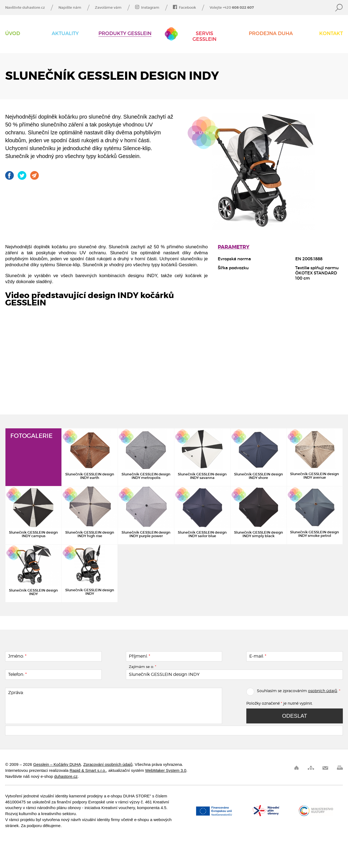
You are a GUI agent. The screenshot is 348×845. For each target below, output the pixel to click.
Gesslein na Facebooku (9, 175)
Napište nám (69, 7)
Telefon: (17, 674)
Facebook (184, 7)
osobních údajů (322, 690)
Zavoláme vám (108, 7)
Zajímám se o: (142, 666)
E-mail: (257, 656)
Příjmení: (139, 656)
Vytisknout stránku (340, 768)
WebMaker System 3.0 (165, 770)
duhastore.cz (65, 776)
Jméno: (17, 656)
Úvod (12, 33)
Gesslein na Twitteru (22, 175)
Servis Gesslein (204, 36)
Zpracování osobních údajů (107, 764)
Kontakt (331, 33)
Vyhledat (339, 7)
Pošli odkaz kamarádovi (34, 175)
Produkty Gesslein (124, 33)
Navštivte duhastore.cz (25, 7)
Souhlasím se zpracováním (276, 690)
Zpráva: (16, 692)
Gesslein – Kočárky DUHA (171, 34)
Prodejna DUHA (271, 33)
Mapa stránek (311, 768)
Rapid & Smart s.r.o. (88, 770)
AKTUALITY (65, 33)
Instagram (147, 7)
